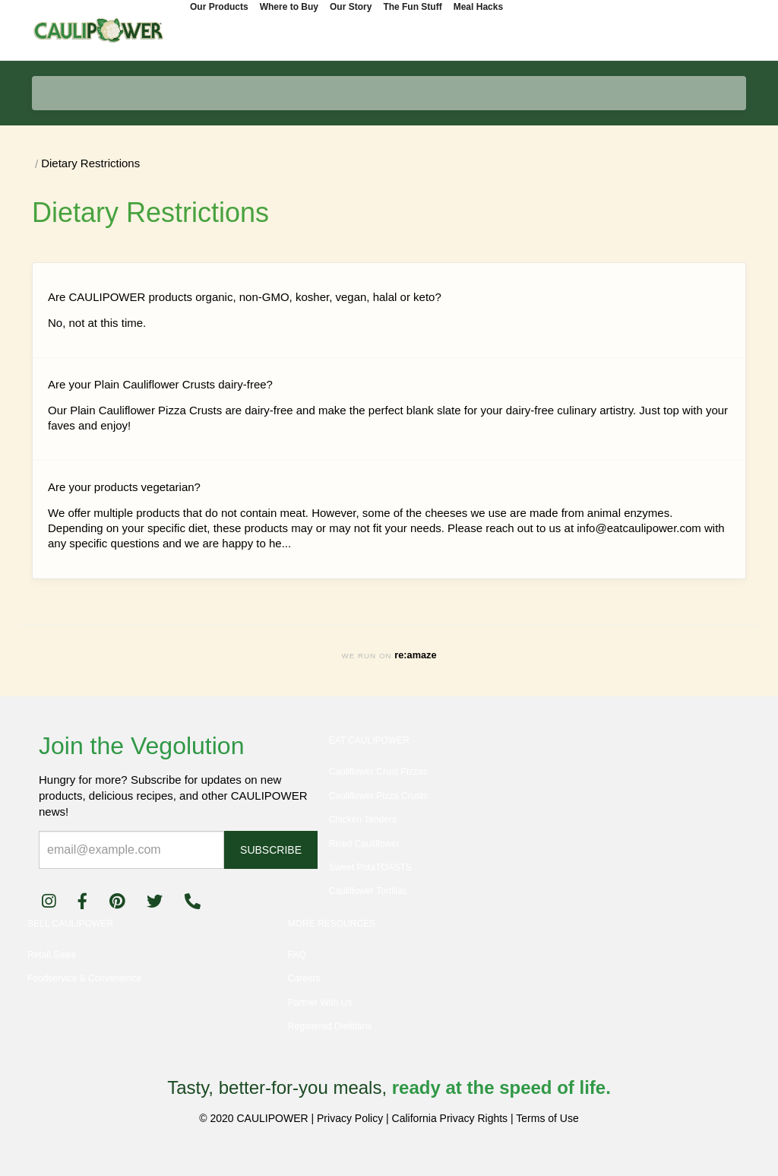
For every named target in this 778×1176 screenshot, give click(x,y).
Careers (304, 978)
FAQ (297, 954)
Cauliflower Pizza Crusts (378, 796)
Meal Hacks (478, 7)
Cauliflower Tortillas (368, 891)
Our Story (351, 7)
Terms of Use (547, 1118)
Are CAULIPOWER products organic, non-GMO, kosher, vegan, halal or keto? (244, 296)
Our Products (219, 7)
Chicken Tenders (363, 819)
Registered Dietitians (330, 1026)
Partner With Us (320, 1002)
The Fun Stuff (412, 7)
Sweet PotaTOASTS (370, 867)
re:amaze (415, 655)
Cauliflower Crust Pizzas (378, 771)
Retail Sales (51, 954)
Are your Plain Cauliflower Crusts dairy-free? (160, 384)
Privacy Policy (350, 1118)
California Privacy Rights (450, 1118)
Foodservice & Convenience (84, 978)
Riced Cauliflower (364, 843)
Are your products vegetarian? (124, 486)
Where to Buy (289, 7)
